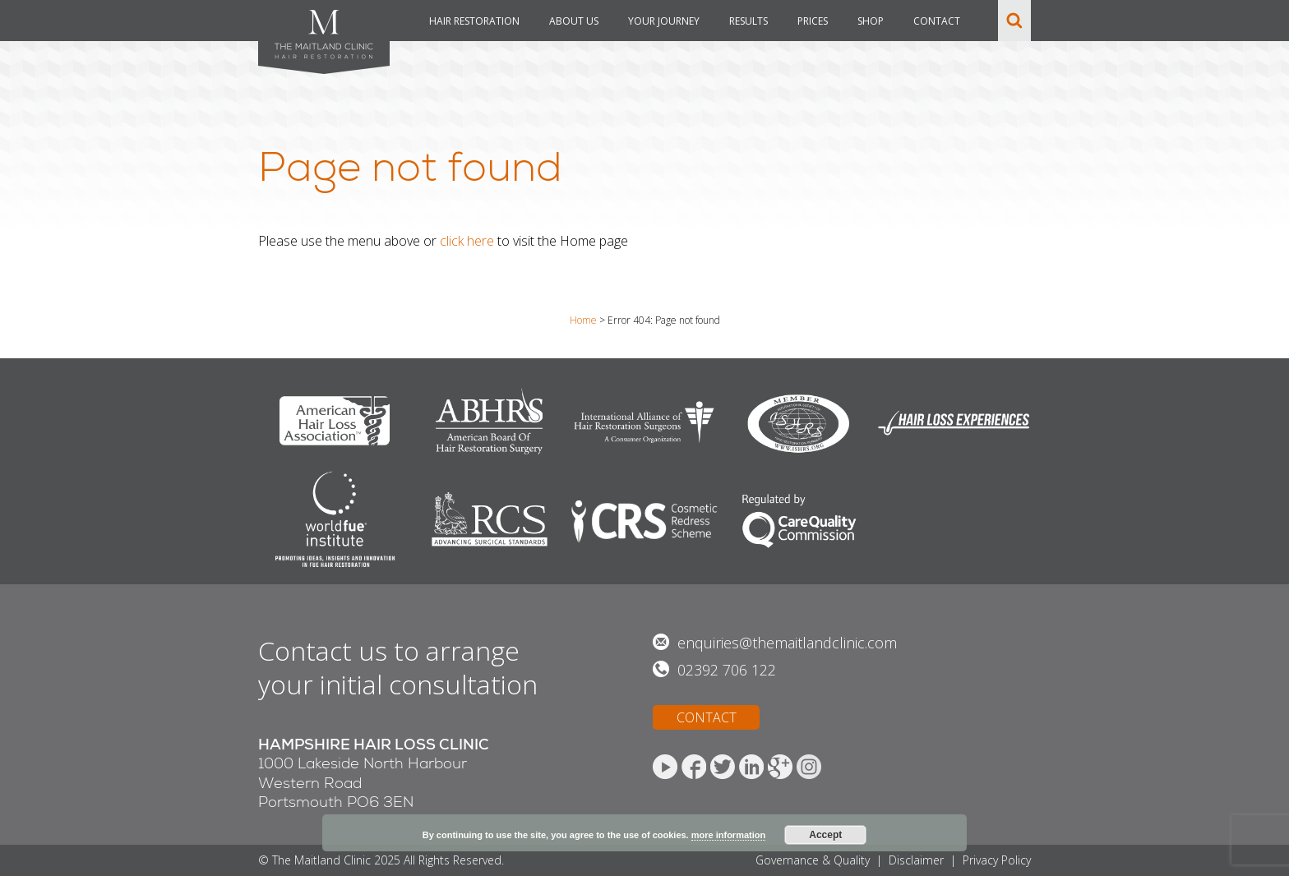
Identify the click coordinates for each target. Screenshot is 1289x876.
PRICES (812, 21)
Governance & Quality (812, 860)
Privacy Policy (997, 860)
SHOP (870, 21)
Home (583, 320)
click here (467, 241)
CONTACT (936, 21)
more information (728, 835)
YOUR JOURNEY (664, 21)
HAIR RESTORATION (474, 21)
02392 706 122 (726, 670)
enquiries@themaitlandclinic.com (787, 642)
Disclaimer (916, 860)
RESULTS (748, 21)
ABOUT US (573, 21)
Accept (825, 835)
